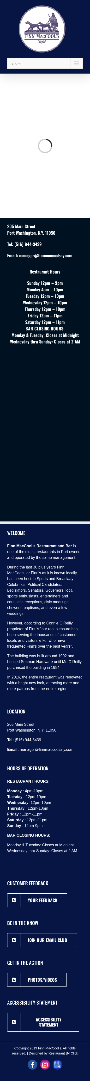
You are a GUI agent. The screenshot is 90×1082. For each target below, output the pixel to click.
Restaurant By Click (63, 1053)
